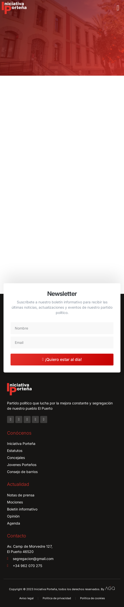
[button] (118, 8)
